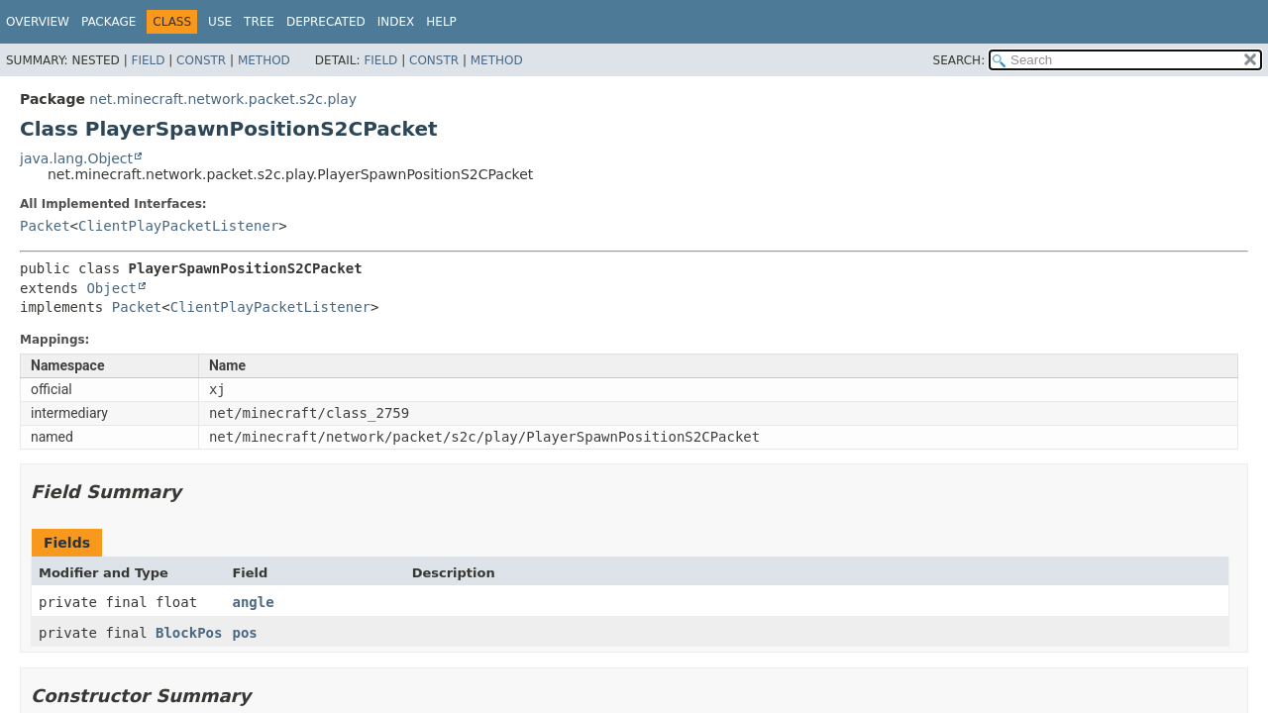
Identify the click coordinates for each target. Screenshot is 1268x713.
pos (244, 633)
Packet (45, 226)
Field (147, 60)
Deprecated (326, 22)
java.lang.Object (76, 158)
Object (111, 288)
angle (252, 602)
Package (108, 22)
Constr (201, 60)
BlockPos (189, 633)
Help (441, 22)
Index (396, 22)
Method (264, 60)
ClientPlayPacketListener (178, 226)
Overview (37, 22)
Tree (259, 22)
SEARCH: (959, 60)
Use (220, 22)
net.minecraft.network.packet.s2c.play (223, 99)
